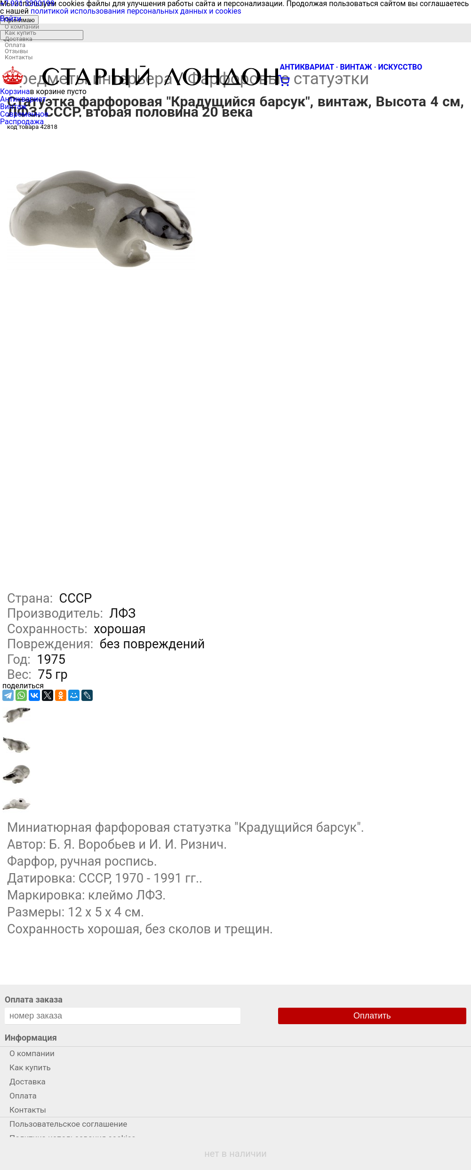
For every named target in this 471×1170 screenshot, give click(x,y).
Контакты (19, 57)
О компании (22, 26)
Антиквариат (23, 99)
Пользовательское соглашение (68, 1124)
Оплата (15, 44)
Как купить (20, 32)
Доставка (18, 38)
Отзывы (16, 51)
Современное (24, 114)
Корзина (15, 91)
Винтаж (13, 106)
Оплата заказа (34, 999)
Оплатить (372, 1015)
